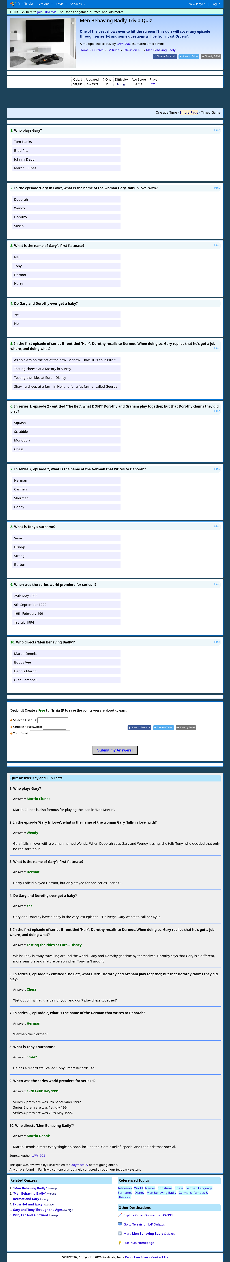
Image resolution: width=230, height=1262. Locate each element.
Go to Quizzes (144, 1224)
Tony (18, 266)
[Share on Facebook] (165, 56)
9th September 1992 (30, 604)
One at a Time (166, 112)
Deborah (21, 199)
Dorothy (20, 217)
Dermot (20, 274)
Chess (18, 449)
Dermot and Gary (26, 1199)
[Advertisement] (115, 98)
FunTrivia (139, 1243)
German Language (199, 1188)
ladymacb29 (79, 1165)
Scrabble (21, 431)
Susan (19, 225)
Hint (217, 130)
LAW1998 (123, 44)
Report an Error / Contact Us (146, 1257)
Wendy (19, 208)
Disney (139, 1192)
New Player (197, 4)
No (16, 323)
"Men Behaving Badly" (30, 1188)
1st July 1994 (24, 622)
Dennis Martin (25, 671)
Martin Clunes (25, 168)
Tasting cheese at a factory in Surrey (42, 368)
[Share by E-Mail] (211, 56)
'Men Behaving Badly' (29, 1193)
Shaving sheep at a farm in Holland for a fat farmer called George (65, 386)
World (138, 1188)
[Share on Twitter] (189, 56)
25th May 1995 (25, 595)
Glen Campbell (25, 680)
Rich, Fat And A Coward (30, 1215)
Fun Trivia (21, 4)
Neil (17, 257)
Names (150, 1188)
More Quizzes (149, 1233)
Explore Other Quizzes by (149, 1215)
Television (125, 1188)
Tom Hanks (23, 141)
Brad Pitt (21, 150)
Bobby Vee (22, 662)
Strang (19, 555)
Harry (18, 283)
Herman (20, 480)
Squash (20, 422)
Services (76, 4)
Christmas (165, 1188)
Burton (19, 564)
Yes (16, 314)
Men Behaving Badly (161, 1192)
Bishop (19, 547)
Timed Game (211, 112)
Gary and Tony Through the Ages (38, 1210)
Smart (19, 538)
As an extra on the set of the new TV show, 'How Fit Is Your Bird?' (65, 360)
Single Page (189, 112)
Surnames (125, 1192)
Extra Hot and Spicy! (28, 1204)
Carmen (20, 489)
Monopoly (22, 440)
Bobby (19, 507)
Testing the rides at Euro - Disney (40, 377)
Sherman (21, 498)
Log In (215, 4)
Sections (43, 4)
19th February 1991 (29, 613)
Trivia (60, 4)
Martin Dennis (25, 653)
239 (153, 84)
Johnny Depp (24, 159)
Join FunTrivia (47, 12)
